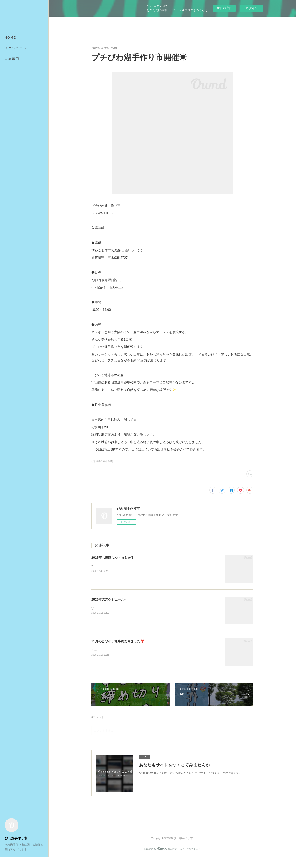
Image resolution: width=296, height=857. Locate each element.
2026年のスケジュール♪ (108, 599)
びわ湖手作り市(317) (102, 461)
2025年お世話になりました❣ (112, 557)
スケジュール (16, 48)
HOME (10, 37)
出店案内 (12, 58)
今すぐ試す (223, 8)
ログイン (252, 8)
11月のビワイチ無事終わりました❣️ (117, 641)
